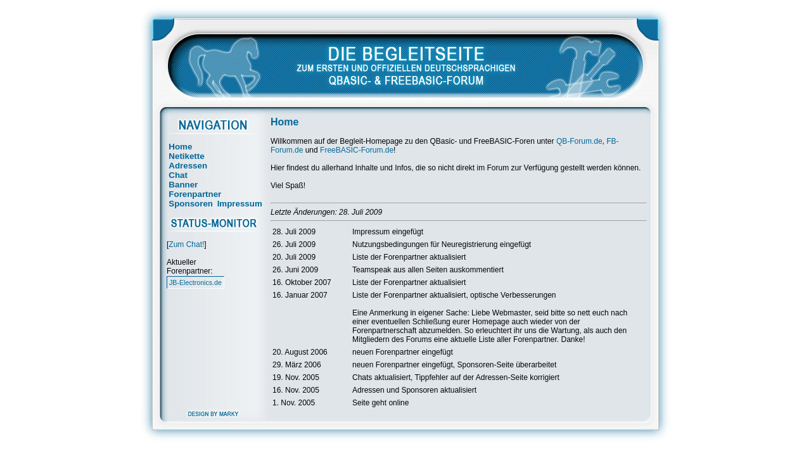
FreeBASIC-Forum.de (356, 150)
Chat (178, 175)
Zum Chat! (186, 244)
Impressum (239, 203)
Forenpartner (195, 194)
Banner (183, 184)
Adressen (188, 165)
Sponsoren (191, 203)
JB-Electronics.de (195, 282)
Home (180, 146)
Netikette (186, 156)
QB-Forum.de (579, 141)
